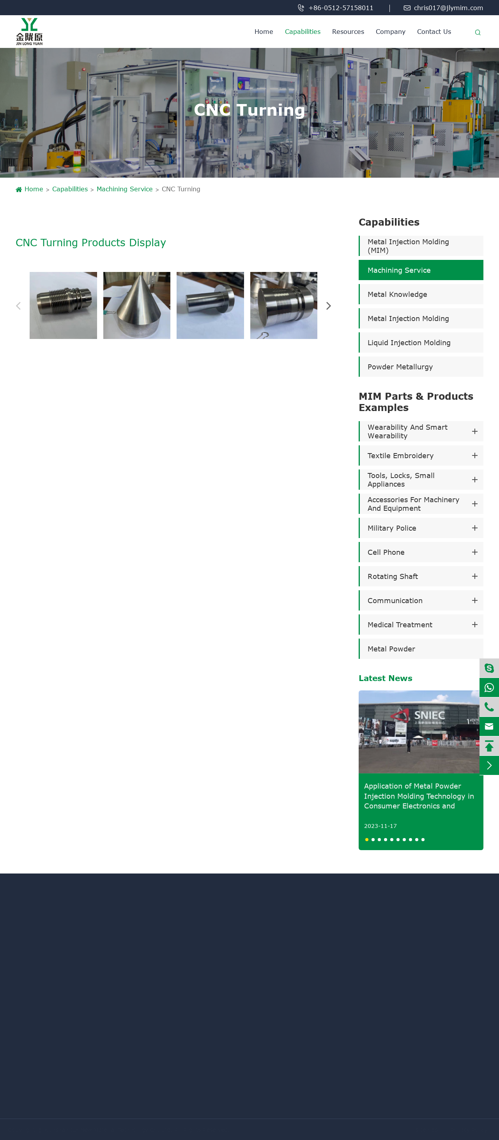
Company (390, 31)
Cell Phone (386, 552)
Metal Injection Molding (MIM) (408, 245)
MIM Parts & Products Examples (416, 402)
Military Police (392, 528)
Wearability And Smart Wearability (408, 431)
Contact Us (434, 31)
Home (264, 31)
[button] (23, 305)
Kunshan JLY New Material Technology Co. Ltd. (112, 1129)
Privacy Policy (465, 1129)
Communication (395, 600)
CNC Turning (181, 188)
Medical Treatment (400, 624)
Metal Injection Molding (408, 318)
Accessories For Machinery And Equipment (414, 503)
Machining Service (125, 188)
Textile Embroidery (401, 455)
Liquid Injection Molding (409, 342)
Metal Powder (391, 648)
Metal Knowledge (397, 294)
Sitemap (422, 1129)
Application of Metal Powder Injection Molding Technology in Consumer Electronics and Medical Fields (419, 796)
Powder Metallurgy (400, 366)
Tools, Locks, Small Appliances (401, 479)
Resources (348, 31)
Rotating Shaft (393, 576)
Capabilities (302, 31)
